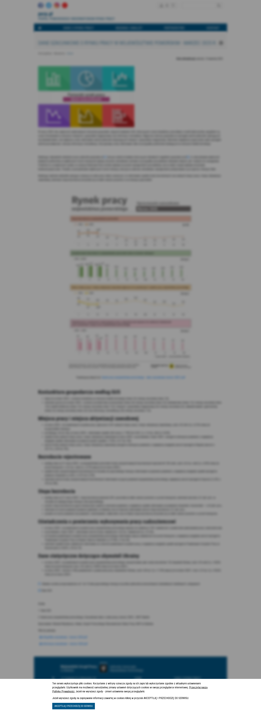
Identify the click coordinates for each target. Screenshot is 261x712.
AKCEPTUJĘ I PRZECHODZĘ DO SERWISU (73, 706)
